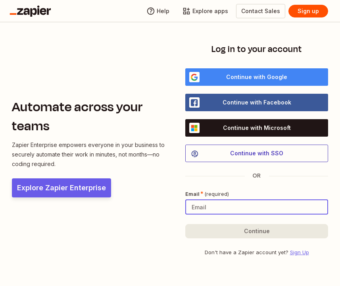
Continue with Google (238, 77)
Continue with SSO (236, 154)
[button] (256, 231)
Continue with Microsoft (240, 128)
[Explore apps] (205, 11)
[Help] (158, 11)
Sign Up (299, 252)
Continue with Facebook (240, 102)
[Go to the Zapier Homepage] (30, 11)
